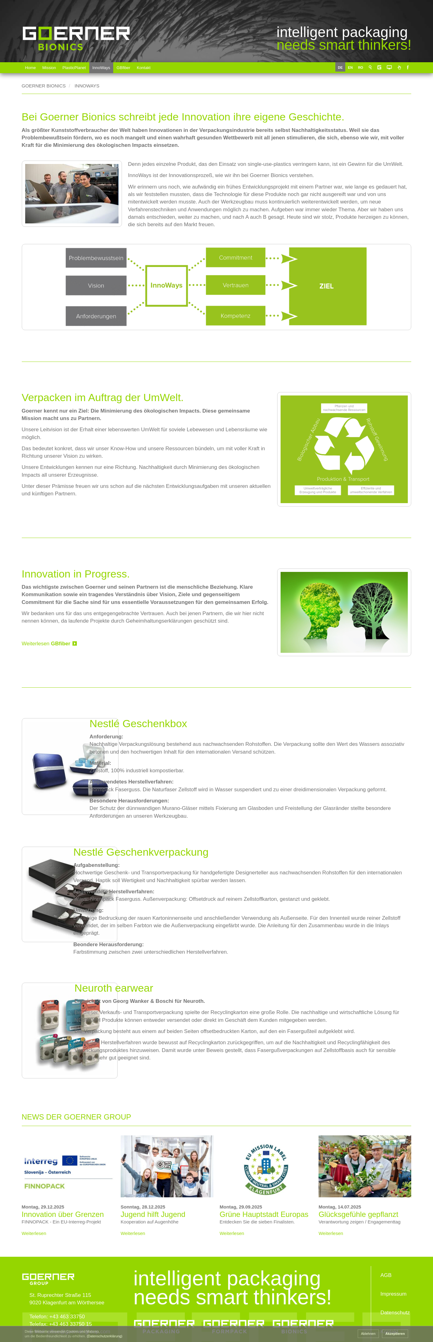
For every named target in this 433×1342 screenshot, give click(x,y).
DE (341, 67)
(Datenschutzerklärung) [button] (104, 1336)
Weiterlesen (46, 633)
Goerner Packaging (162, 1323)
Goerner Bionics (76, 60)
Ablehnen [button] (368, 1333)
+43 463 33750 (67, 1311)
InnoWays (101, 67)
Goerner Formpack (234, 1323)
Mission (49, 67)
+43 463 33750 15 (70, 1318)
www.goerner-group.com (48, 1266)
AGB (386, 1269)
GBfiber (124, 67)
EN (351, 67)
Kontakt (144, 67)
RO (362, 67)
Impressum (393, 1288)
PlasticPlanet (74, 67)
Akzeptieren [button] (395, 1333)
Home (30, 67)
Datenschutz (395, 1307)
